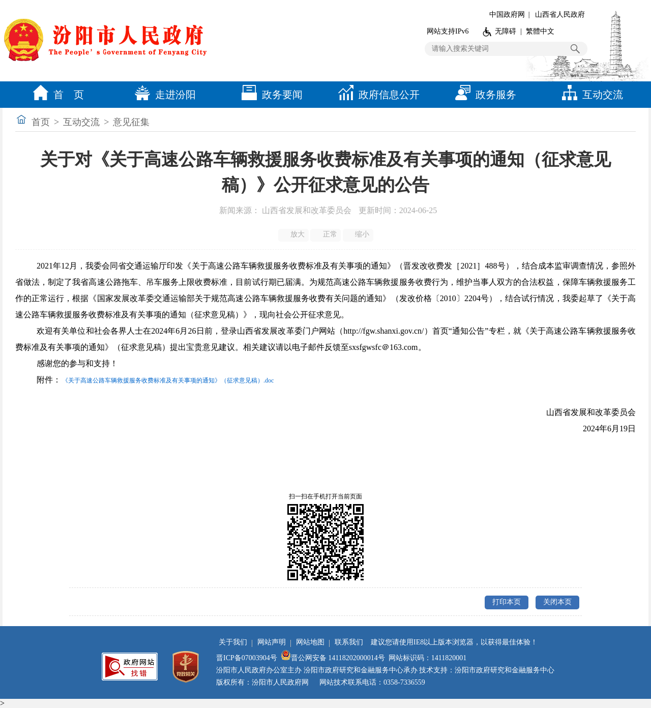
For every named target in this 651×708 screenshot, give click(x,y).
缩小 (359, 234)
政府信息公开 (376, 94)
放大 (294, 234)
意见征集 (131, 122)
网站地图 (310, 642)
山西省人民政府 (560, 14)
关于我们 (233, 642)
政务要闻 (269, 94)
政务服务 (483, 94)
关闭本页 (557, 602)
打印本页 (506, 602)
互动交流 (590, 94)
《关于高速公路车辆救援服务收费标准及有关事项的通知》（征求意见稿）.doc (168, 380)
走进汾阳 (163, 94)
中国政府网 (507, 14)
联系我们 (349, 642)
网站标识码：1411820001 (427, 658)
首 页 (56, 94)
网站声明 (271, 642)
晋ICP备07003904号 (246, 658)
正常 (326, 234)
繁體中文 (540, 31)
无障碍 (505, 31)
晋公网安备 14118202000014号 (333, 658)
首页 (41, 122)
